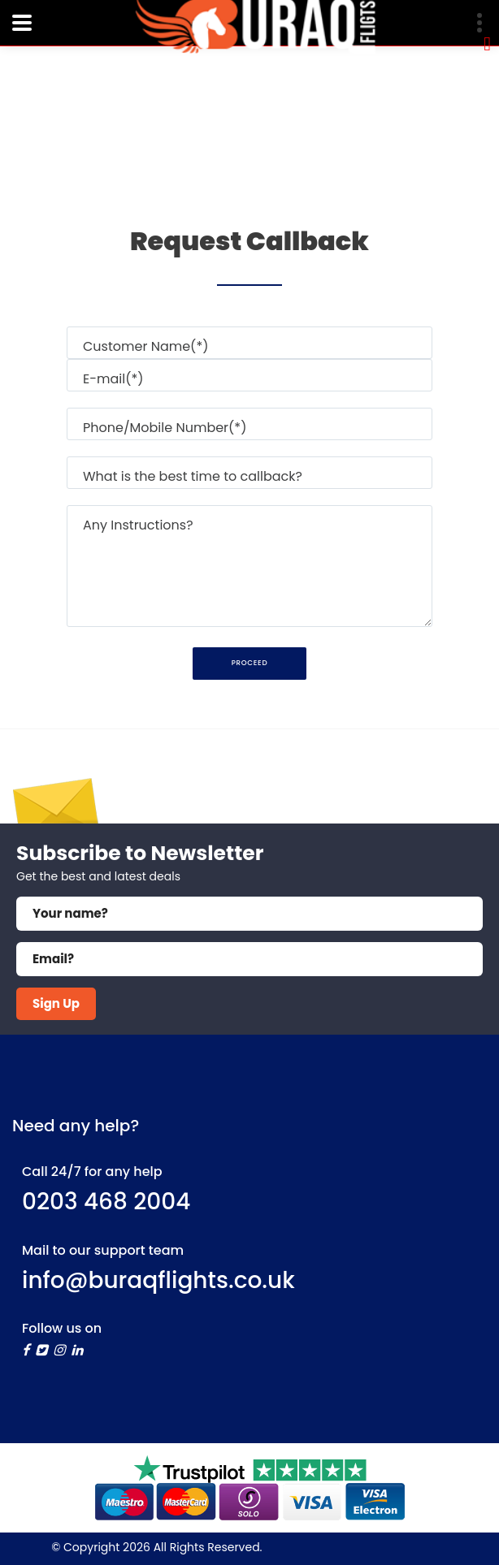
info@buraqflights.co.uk (158, 1280)
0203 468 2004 (106, 1201)
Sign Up (56, 1003)
